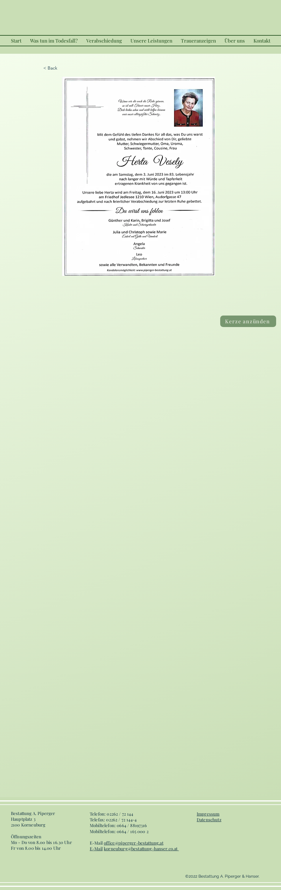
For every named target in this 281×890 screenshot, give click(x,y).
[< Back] (62, 68)
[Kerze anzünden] (248, 321)
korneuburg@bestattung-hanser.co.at (140, 848)
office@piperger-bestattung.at (133, 843)
